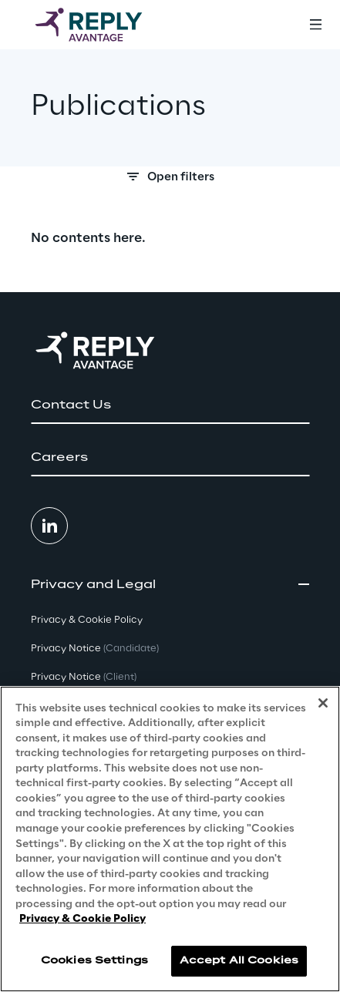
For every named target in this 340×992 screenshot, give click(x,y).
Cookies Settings (94, 961)
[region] (170, 839)
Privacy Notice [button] (95, 649)
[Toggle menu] (315, 24)
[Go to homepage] (104, 24)
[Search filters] (170, 181)
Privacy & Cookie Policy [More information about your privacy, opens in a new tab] (82, 919)
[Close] (323, 703)
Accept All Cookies (239, 961)
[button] (170, 405)
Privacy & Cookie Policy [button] (87, 620)
